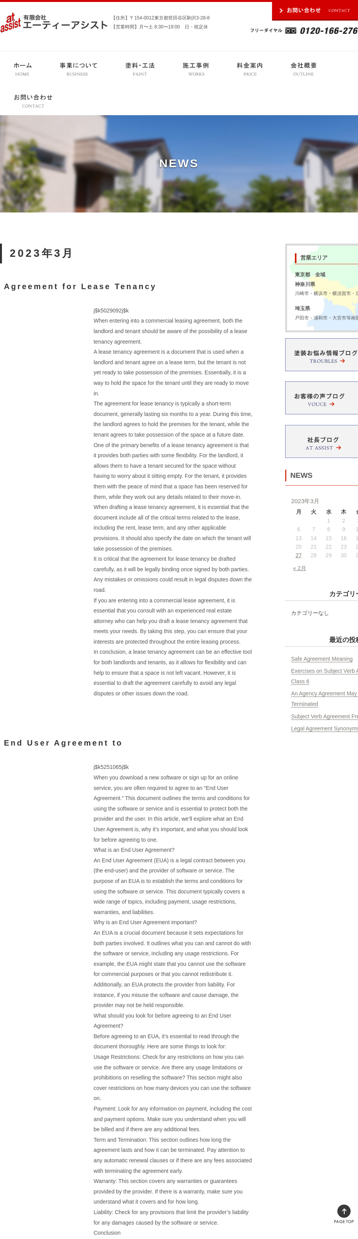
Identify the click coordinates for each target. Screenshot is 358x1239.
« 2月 (299, 568)
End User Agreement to (63, 743)
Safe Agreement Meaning (322, 659)
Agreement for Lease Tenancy (80, 286)
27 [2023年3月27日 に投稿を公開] (299, 555)
